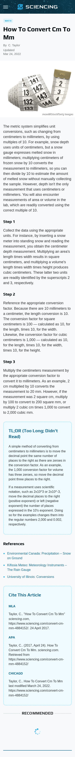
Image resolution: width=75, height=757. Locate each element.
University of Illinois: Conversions (30, 577)
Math (8, 21)
